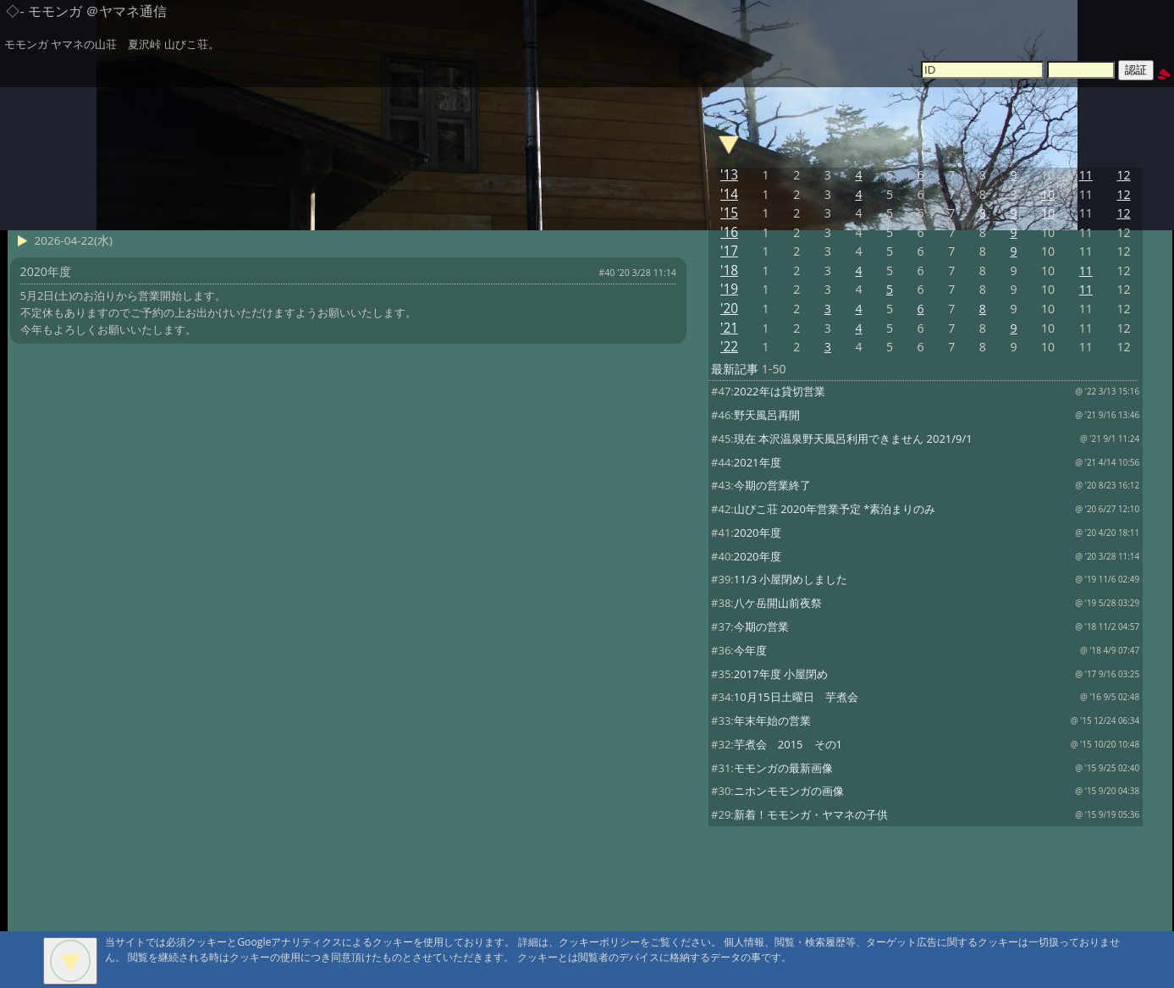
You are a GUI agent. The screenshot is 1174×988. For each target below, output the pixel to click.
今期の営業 (761, 626)
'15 (729, 213)
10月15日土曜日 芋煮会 (796, 696)
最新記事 (734, 369)
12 (1123, 175)
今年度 (750, 650)
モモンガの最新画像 (783, 767)
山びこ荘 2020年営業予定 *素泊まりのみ (835, 508)
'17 (729, 251)
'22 (729, 347)
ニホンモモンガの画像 (789, 790)
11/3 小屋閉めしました (790, 579)
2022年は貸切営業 (779, 391)
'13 (729, 175)
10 (1048, 194)
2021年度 (757, 462)
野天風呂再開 (767, 414)
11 (1086, 175)
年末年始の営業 (772, 720)
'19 (729, 289)
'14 (729, 194)
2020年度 (757, 532)
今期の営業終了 (772, 485)
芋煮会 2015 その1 (788, 744)
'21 (729, 328)
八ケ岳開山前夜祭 (778, 602)
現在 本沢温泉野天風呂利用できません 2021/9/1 (853, 438)
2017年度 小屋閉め (781, 674)
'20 (729, 308)
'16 (729, 232)
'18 (729, 270)
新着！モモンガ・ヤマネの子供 (811, 814)
